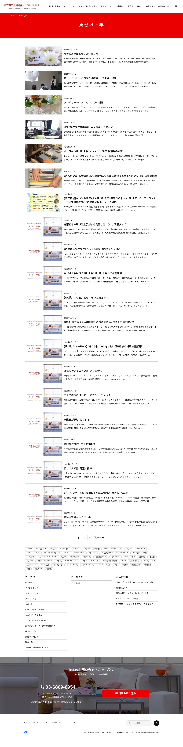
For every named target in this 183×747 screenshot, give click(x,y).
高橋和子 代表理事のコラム (37, 648)
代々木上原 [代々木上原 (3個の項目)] (136, 553)
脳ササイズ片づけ (32, 631)
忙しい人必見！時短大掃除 (78, 468)
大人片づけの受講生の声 (35, 620)
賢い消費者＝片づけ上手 (77, 517)
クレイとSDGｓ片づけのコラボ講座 (83, 102)
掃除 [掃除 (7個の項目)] (126, 557)
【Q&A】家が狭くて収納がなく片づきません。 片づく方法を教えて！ (100, 322)
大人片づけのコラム (33, 615)
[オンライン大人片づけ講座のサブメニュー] (96, 6)
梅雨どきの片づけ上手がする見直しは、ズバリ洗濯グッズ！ (95, 224)
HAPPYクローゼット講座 (127, 599)
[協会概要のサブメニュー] (154, 6)
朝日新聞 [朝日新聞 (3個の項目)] (30, 561)
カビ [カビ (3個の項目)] (106, 549)
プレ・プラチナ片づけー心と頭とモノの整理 (135, 582)
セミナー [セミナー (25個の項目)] (68, 553)
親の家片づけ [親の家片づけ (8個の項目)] (136, 565)
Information (30, 582)
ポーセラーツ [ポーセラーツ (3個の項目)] (94, 553)
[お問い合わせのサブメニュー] (170, 6)
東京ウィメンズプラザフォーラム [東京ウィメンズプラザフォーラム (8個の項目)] (67, 561)
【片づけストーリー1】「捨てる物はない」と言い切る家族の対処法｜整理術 (103, 346)
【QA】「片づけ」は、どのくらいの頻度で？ (86, 297)
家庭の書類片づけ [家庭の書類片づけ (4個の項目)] (101, 557)
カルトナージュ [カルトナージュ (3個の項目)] (117, 549)
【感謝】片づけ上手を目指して (80, 444)
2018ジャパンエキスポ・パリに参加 (83, 371)
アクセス (80, 702)
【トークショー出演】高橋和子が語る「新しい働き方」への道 (96, 493)
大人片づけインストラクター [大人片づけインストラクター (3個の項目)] (48, 557)
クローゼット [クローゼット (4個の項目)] (141, 549)
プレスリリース (31, 593)
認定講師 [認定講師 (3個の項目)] (148, 565)
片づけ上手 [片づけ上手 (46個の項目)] (45, 565)
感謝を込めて (122, 588)
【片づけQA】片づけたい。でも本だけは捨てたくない (92, 249)
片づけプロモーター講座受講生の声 (40, 626)
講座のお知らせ (31, 637)
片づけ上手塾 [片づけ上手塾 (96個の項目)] (58, 565)
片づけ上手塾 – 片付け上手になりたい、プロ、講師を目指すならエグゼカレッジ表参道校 (115, 732)
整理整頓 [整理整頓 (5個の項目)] (152, 557)
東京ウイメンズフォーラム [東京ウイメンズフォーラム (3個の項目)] (91, 561)
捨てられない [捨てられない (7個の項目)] (116, 557)
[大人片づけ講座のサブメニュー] (141, 6)
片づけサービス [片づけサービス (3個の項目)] (150, 561)
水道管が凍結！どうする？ (78, 419)
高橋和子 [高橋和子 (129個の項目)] (49, 569)
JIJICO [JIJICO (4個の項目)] (29, 549)
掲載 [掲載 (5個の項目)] (133, 557)
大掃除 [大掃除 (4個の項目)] (64, 557)
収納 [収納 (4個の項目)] (145, 553)
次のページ (100, 537)
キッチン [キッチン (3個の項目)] (129, 549)
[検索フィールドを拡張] (176, 6)
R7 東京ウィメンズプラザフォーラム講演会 (134, 604)
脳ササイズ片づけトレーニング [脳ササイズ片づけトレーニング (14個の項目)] (93, 565)
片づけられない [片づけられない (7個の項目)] (135, 561)
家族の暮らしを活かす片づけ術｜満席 (132, 593)
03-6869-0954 (61, 687)
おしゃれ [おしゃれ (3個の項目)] (54, 549)
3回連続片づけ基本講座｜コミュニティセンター (89, 127)
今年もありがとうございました (81, 53)
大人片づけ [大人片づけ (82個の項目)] (31, 557)
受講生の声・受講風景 (34, 610)
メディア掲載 (30, 599)
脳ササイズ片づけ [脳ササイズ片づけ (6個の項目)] (72, 565)
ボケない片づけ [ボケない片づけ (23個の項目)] (80, 553)
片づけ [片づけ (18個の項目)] (124, 561)
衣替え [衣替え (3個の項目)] (117, 565)
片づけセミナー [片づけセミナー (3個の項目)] (32, 565)
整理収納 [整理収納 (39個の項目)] (142, 557)
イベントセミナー (32, 588)
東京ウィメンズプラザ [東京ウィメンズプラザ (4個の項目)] (45, 561)
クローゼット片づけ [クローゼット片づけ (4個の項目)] (33, 553)
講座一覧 (29, 642)
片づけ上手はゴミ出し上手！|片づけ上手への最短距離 (93, 273)
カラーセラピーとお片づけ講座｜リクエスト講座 (90, 78)
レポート (29, 604)
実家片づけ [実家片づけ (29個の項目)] (87, 557)
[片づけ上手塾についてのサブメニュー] (68, 6)
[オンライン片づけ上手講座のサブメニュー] (124, 6)
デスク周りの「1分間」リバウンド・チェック (87, 395)
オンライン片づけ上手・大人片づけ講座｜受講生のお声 (93, 151)
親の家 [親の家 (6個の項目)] (125, 565)
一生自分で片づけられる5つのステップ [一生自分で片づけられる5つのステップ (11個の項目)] (115, 553)
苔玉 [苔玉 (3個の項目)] (108, 565)
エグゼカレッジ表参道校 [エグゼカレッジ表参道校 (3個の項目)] (92, 549)
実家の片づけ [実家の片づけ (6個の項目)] (75, 557)
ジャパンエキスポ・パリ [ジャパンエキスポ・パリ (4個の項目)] (53, 553)
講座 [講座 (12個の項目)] (28, 569)
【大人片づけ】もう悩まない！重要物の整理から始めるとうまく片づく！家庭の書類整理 (110, 175)
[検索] (156, 723)
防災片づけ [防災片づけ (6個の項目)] (38, 569)
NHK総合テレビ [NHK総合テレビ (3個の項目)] (41, 549)
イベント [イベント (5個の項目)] (77, 549)
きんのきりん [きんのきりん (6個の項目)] (65, 549)
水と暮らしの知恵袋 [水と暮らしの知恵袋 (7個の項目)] (110, 561)
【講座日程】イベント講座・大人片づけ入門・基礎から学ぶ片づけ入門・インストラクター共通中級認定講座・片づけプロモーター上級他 (110, 200)
